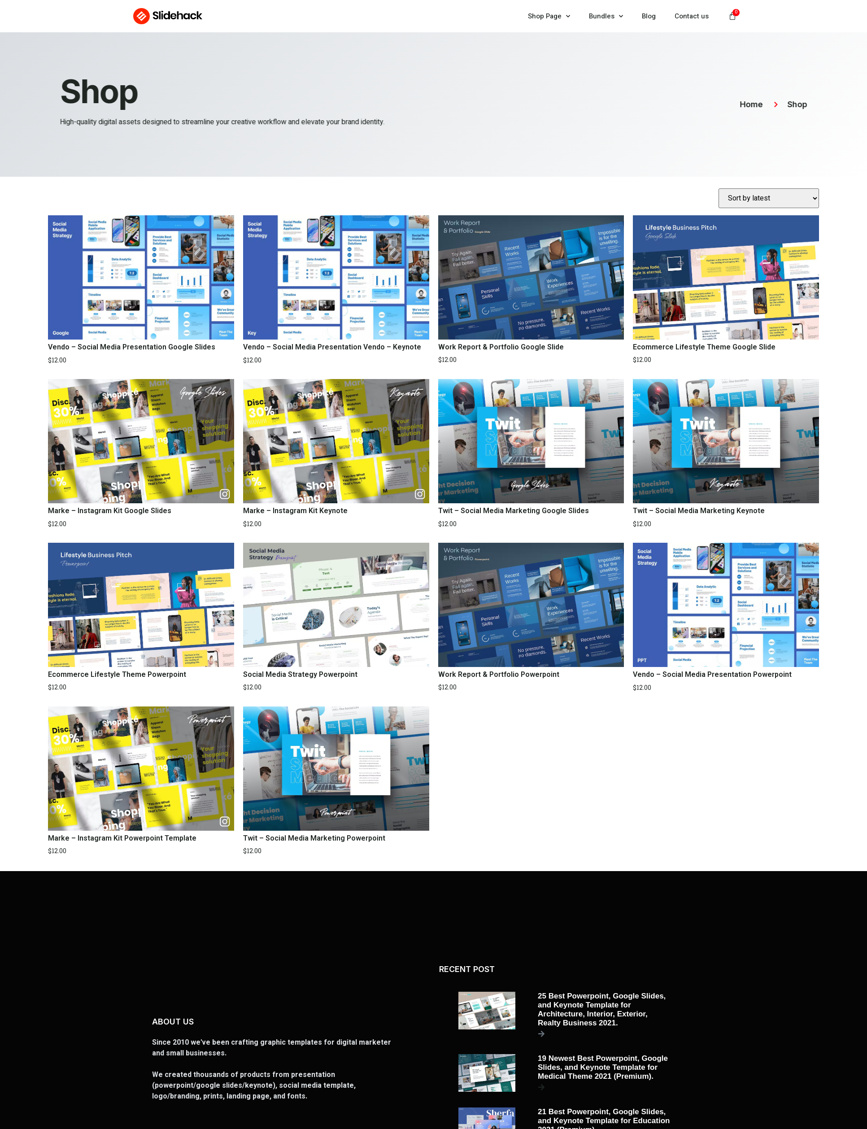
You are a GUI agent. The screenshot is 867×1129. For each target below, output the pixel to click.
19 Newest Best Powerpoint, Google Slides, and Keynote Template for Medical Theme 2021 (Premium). (603, 1067)
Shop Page (549, 16)
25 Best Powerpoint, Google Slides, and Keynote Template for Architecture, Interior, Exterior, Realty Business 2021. (602, 1009)
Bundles (606, 16)
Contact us (692, 16)
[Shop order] (769, 198)
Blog (649, 16)
